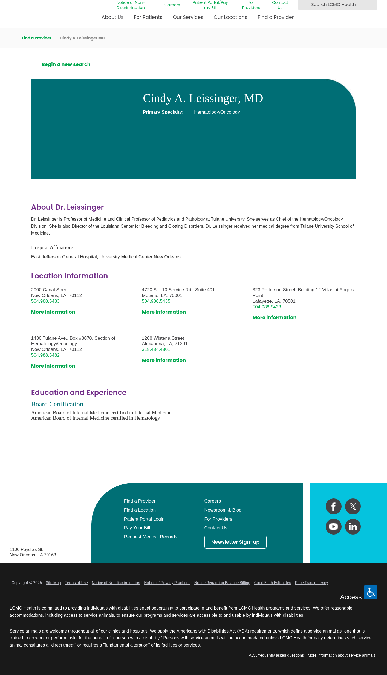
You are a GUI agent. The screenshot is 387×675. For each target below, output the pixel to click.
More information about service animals (341, 655)
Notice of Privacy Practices (167, 583)
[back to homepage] (11, 38)
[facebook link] (334, 506)
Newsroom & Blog (223, 510)
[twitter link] (353, 506)
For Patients (148, 17)
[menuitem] (112, 19)
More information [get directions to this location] (53, 312)
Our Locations (230, 17)
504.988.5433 (45, 301)
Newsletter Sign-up (235, 541)
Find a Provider (276, 17)
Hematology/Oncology (217, 112)
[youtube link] (334, 527)
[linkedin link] (353, 527)
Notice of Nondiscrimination (116, 583)
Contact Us (280, 5)
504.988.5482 (45, 355)
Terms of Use (76, 583)
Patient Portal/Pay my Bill (210, 5)
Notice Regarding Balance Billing (222, 583)
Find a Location (140, 510)
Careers (172, 5)
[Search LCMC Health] (303, 5)
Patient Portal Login (144, 519)
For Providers (251, 5)
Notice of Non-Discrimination (131, 5)
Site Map (53, 583)
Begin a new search (66, 64)
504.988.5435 (156, 301)
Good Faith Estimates (272, 583)
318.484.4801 (156, 349)
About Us (112, 17)
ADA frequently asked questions (276, 655)
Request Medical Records (150, 537)
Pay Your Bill (137, 527)
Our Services (188, 17)
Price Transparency (311, 583)
